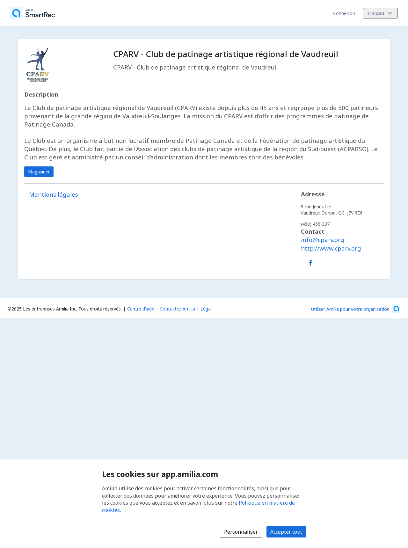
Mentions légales (53, 194)
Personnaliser (241, 531)
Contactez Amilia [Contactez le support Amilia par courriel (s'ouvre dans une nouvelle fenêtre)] (177, 309)
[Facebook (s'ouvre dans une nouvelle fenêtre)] (311, 261)
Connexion (344, 13)
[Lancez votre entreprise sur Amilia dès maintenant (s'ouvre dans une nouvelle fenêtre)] (355, 308)
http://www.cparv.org (331, 248)
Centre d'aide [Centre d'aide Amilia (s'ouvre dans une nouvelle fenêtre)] (140, 309)
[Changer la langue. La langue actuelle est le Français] (380, 13)
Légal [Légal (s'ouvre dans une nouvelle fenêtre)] (206, 309)
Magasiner (39, 172)
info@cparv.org (322, 240)
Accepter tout (286, 531)
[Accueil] (32, 13)
